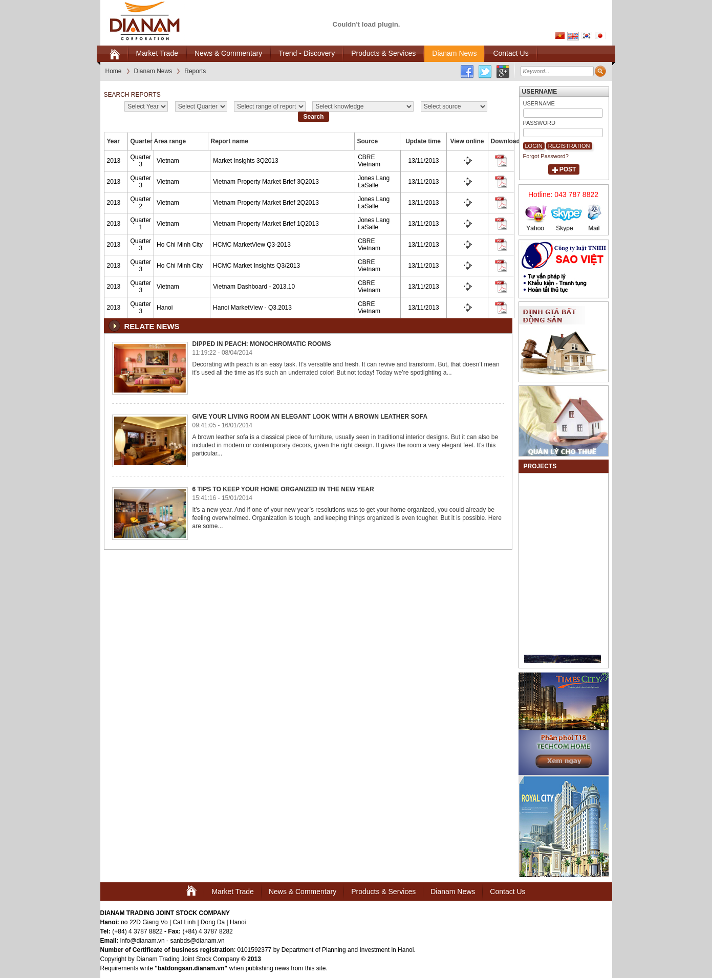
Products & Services (383, 891)
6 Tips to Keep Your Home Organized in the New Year (283, 489)
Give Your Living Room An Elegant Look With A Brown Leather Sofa (310, 416)
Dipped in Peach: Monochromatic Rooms (261, 343)
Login (534, 146)
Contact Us (507, 891)
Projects (540, 466)
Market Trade (232, 891)
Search (313, 116)
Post (567, 169)
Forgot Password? (546, 156)
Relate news (152, 326)
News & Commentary (302, 891)
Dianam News (452, 891)
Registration (569, 146)
